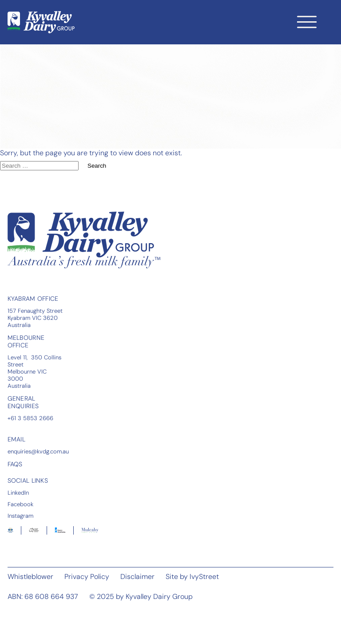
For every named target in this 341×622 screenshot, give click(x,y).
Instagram (20, 515)
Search (96, 165)
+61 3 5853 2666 (30, 417)
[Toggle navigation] (307, 22)
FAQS (15, 464)
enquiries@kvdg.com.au (38, 451)
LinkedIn (18, 492)
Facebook (20, 504)
